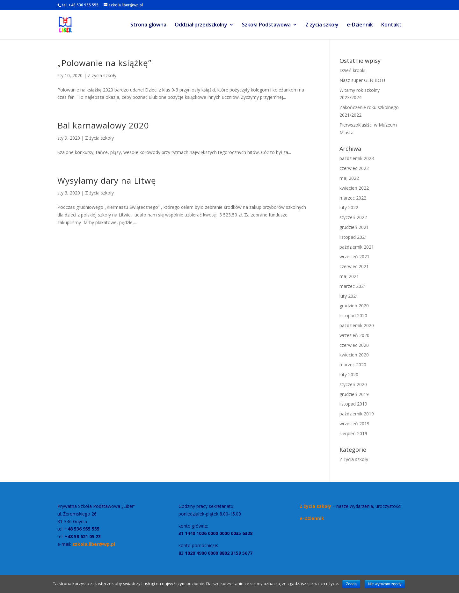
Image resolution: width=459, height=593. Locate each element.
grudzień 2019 (354, 394)
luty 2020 (348, 374)
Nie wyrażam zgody (385, 584)
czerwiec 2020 (354, 345)
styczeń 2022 (353, 217)
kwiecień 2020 (354, 355)
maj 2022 (349, 178)
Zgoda (351, 584)
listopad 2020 (353, 315)
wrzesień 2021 (354, 256)
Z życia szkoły (322, 25)
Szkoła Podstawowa (266, 25)
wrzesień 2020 (354, 335)
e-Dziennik (360, 25)
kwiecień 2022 (354, 188)
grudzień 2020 (354, 306)
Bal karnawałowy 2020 (103, 125)
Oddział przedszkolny (201, 25)
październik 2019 (356, 414)
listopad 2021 (353, 237)
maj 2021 (349, 276)
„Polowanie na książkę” (104, 63)
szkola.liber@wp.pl (93, 544)
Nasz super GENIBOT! (362, 80)
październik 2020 (356, 325)
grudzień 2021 (354, 227)
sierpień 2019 (353, 433)
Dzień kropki (352, 70)
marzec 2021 (352, 286)
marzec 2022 (352, 198)
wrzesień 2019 (354, 424)
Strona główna (148, 25)
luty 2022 (348, 207)
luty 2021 (348, 296)
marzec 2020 (352, 365)
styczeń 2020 (353, 384)
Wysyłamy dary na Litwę (106, 180)
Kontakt (391, 25)
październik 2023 (356, 158)
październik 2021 (356, 247)
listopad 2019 (353, 404)
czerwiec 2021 (354, 266)
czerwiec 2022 (354, 168)
